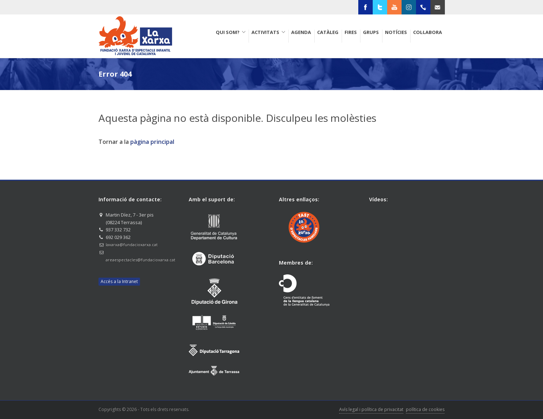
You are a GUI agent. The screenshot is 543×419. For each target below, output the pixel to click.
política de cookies (425, 409)
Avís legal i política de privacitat (371, 409)
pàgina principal (152, 142)
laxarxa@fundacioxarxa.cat (132, 244)
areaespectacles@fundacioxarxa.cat (140, 259)
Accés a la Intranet (119, 281)
